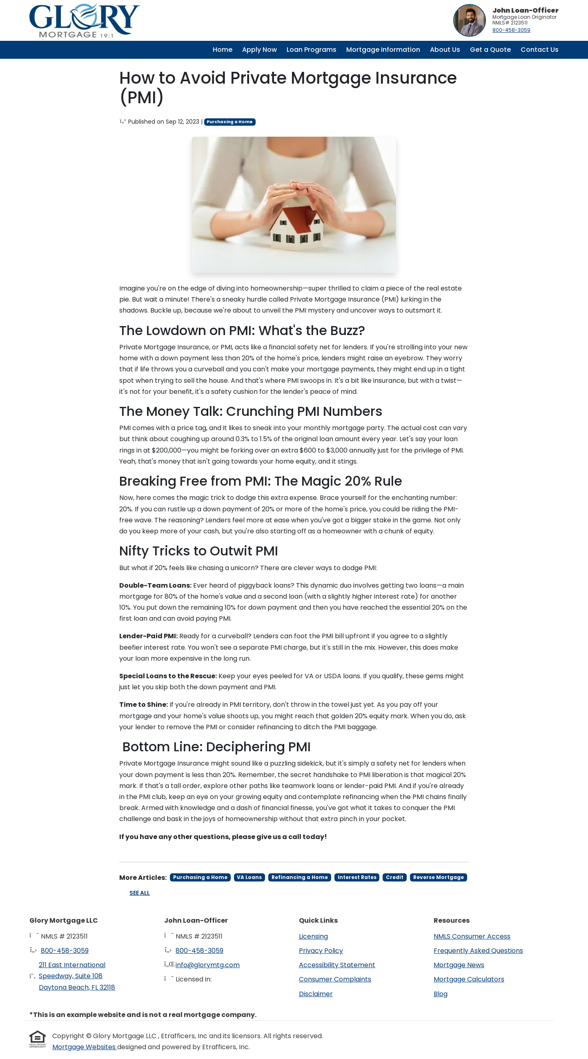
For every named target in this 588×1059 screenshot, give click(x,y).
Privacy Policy (321, 950)
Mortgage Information (383, 49)
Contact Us (540, 49)
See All (139, 893)
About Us (445, 49)
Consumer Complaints (335, 979)
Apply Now (259, 49)
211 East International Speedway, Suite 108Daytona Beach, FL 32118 (77, 976)
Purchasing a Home (230, 122)
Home (222, 49)
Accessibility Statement (337, 965)
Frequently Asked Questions (478, 950)
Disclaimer (316, 994)
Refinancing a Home (300, 877)
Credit (394, 877)
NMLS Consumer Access (472, 936)
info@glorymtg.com (208, 965)
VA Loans (249, 877)
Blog (441, 994)
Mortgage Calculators (469, 979)
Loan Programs (311, 49)
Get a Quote (490, 49)
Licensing (313, 936)
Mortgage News (459, 965)
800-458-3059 (511, 30)
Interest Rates (357, 877)
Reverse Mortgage (438, 877)
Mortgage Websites (84, 1047)
